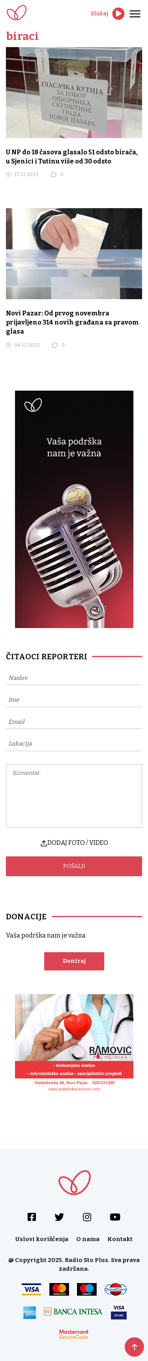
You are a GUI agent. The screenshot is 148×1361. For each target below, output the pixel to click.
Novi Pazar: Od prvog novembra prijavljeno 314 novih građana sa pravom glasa (72, 322)
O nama (87, 1239)
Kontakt (120, 1239)
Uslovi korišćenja (41, 1239)
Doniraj (74, 961)
